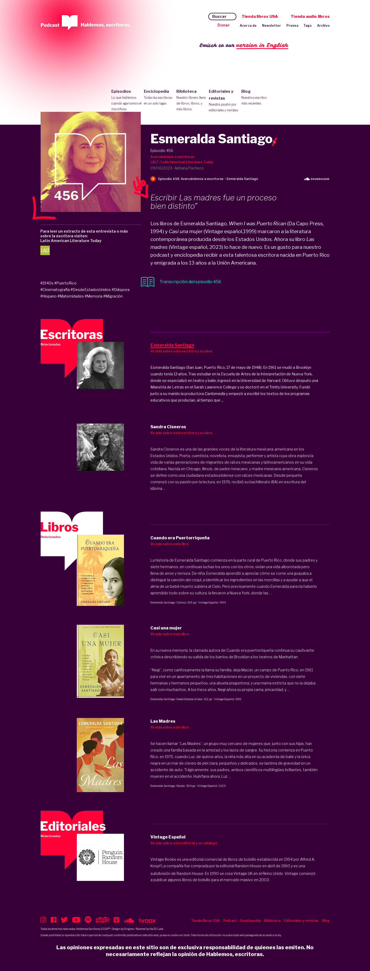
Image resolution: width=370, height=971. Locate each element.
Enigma (129, 928)
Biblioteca (191, 100)
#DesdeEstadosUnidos (90, 289)
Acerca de (248, 26)
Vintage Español (208, 602)
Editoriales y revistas (224, 101)
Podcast (230, 921)
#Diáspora (120, 289)
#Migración (113, 296)
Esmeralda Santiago (162, 602)
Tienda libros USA (260, 16)
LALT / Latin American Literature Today (181, 162)
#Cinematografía (55, 289)
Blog (256, 97)
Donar (223, 25)
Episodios (126, 100)
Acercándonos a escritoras (172, 157)
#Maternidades (70, 296)
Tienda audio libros (310, 16)
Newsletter (271, 26)
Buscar (219, 16)
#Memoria (93, 296)
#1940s (46, 283)
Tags (307, 26)
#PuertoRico (65, 283)
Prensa (292, 26)
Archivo (323, 26)
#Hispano (48, 296)
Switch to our (243, 45)
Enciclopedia (159, 97)
